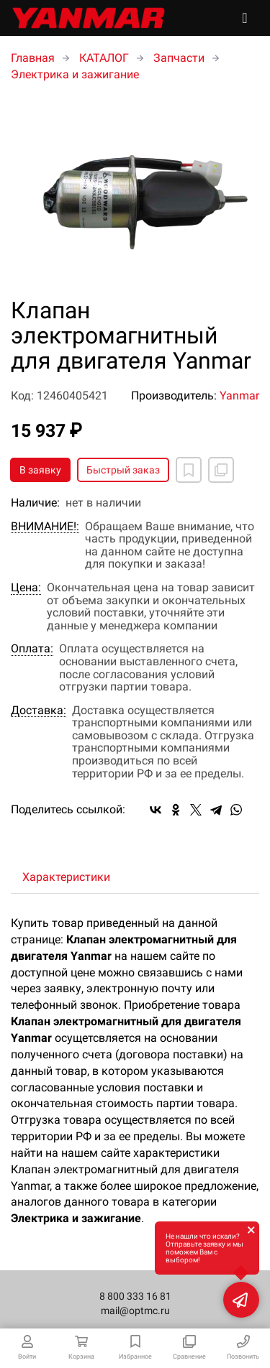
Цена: (26, 587)
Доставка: (38, 710)
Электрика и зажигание (75, 74)
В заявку (40, 470)
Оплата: (32, 648)
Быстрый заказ (123, 470)
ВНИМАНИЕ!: (45, 526)
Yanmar (239, 395)
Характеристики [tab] (66, 877)
